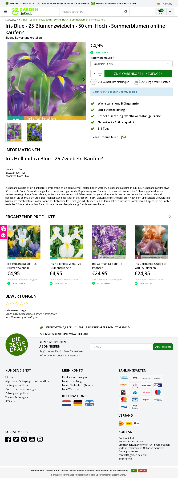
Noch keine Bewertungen (22, 279)
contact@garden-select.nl (133, 455)
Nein (142, 470)
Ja (134, 470)
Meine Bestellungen (73, 381)
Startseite (10, 19)
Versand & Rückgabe (17, 397)
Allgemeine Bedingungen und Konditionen (28, 381)
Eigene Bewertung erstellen (23, 37)
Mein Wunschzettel (72, 389)
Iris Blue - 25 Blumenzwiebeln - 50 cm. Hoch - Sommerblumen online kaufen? (61, 19)
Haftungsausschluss (16, 385)
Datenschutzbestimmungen (21, 389)
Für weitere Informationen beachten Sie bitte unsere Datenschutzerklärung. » (89, 475)
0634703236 (125, 459)
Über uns (10, 377)
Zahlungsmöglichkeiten (18, 393)
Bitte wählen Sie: (102, 58)
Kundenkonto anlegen (74, 377)
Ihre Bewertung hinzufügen (21, 317)
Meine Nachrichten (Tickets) (78, 385)
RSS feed (10, 401)
